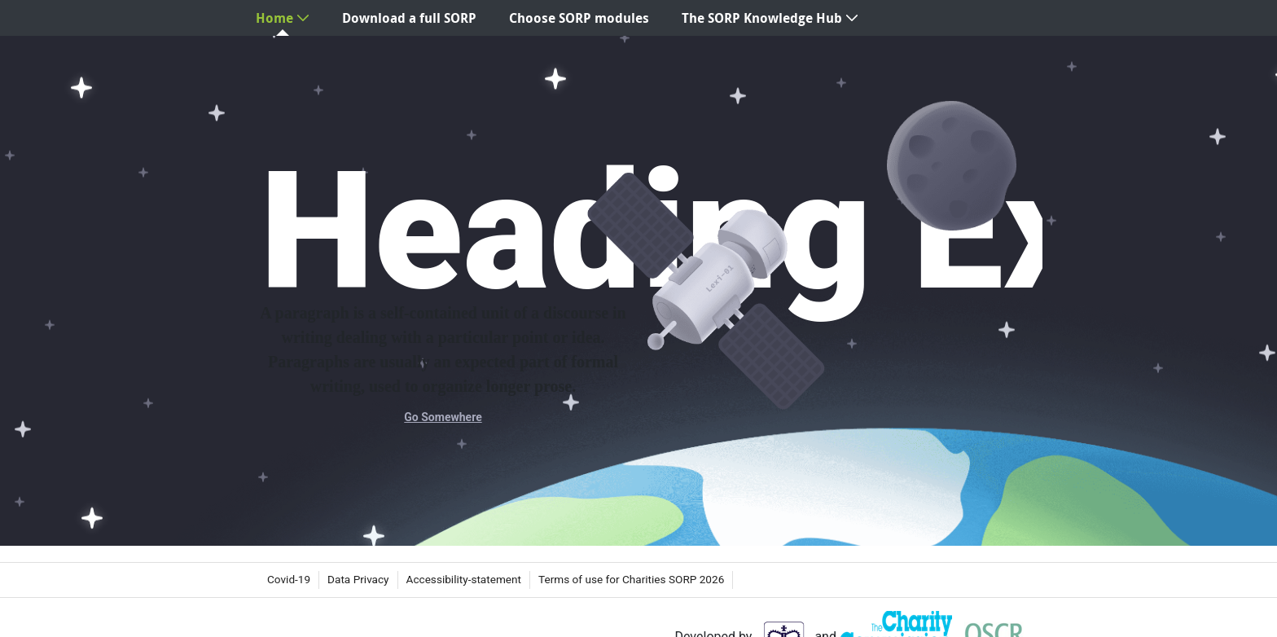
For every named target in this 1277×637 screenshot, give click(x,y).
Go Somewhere (442, 417)
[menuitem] (283, 18)
